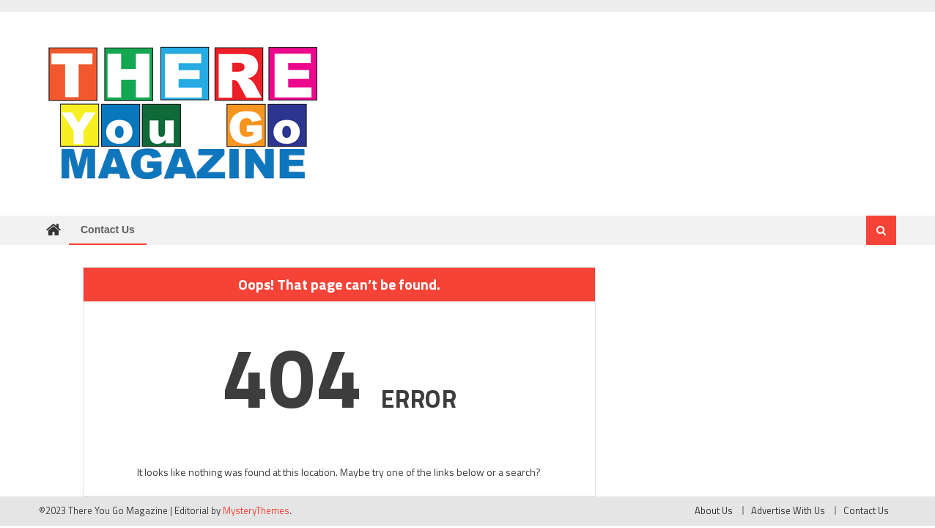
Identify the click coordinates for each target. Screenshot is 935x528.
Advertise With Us (788, 510)
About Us (714, 510)
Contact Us (108, 229)
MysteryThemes (256, 510)
